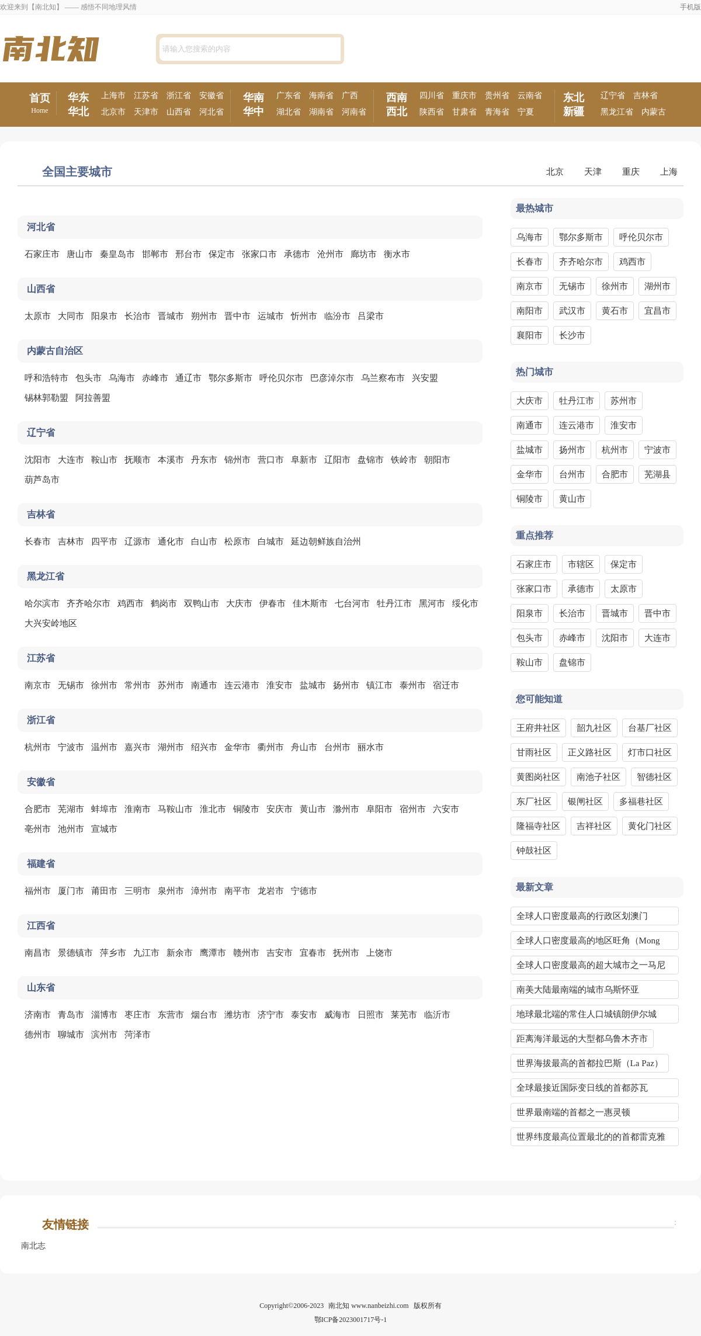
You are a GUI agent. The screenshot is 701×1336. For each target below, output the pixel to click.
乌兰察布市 (383, 378)
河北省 (211, 111)
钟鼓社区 (533, 850)
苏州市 (171, 685)
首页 (39, 103)
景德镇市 (75, 952)
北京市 (113, 111)
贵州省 (497, 95)
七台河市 (352, 603)
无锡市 (71, 685)
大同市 (71, 316)
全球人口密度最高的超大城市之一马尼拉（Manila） (590, 967)
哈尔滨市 (42, 603)
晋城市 (171, 316)
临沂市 (437, 1014)
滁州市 (346, 809)
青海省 (497, 111)
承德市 (297, 254)
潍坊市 (237, 1014)
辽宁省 (613, 95)
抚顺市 (137, 459)
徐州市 (104, 685)
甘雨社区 (533, 752)
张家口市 (259, 254)
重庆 (631, 171)
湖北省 (288, 111)
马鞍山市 (175, 809)
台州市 (337, 747)
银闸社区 (585, 801)
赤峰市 (155, 378)
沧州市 (330, 254)
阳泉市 (104, 316)
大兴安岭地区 (51, 623)
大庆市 (239, 603)
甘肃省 (464, 111)
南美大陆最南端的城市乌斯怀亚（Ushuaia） (577, 992)
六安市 (446, 809)
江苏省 (146, 95)
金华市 (237, 747)
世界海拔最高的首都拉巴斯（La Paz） (589, 1063)
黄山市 (313, 809)
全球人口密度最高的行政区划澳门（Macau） (582, 918)
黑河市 (432, 603)
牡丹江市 (394, 603)
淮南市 (137, 809)
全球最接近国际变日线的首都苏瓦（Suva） (582, 1090)
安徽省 (211, 95)
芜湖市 (71, 809)
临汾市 (337, 316)
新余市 (179, 952)
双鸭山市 (201, 603)
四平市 (104, 541)
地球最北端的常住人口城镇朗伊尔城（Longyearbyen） (586, 1016)
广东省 (288, 95)
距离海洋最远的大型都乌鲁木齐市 (582, 1038)
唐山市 (80, 254)
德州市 (38, 1034)
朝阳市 (437, 459)
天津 (593, 171)
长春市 (38, 541)
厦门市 (71, 891)
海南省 (321, 95)
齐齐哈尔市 (88, 603)
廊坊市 (363, 254)
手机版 (690, 7)
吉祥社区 (594, 826)
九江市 (146, 952)
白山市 (204, 541)
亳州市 (38, 829)
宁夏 (526, 111)
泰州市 (413, 685)
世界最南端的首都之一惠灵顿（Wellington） (573, 1115)
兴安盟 (425, 378)
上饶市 (379, 952)
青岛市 (71, 1014)
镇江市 (379, 685)
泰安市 (304, 1014)
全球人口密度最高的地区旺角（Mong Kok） (588, 943)
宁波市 (71, 747)
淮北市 (213, 809)
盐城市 (313, 685)
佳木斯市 (310, 603)
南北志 (33, 1245)
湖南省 (321, 111)
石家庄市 (42, 254)
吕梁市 (371, 316)
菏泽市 (137, 1034)
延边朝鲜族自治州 (326, 541)
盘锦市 (371, 459)
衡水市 (397, 254)
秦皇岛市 (117, 254)
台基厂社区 (650, 728)
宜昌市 (657, 310)
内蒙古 (653, 111)
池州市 (71, 829)
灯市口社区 (650, 752)
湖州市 (171, 747)
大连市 (71, 459)
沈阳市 (38, 459)
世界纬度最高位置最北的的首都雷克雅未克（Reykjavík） (590, 1139)
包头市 (88, 378)
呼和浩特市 (46, 378)
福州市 (38, 891)
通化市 (171, 541)
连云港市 (241, 685)
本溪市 (171, 459)
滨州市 (104, 1034)
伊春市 (272, 603)
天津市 (146, 111)
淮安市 (279, 685)
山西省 (178, 111)
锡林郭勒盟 (46, 397)
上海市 (113, 95)
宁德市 (304, 891)
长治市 (137, 316)
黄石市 (615, 310)
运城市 (271, 316)
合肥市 (38, 809)
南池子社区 (598, 777)
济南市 (38, 1014)
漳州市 (204, 891)
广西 (350, 95)
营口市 (271, 459)
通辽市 (188, 378)
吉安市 (279, 952)
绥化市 (465, 603)
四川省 (431, 95)
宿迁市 (446, 685)
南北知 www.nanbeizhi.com (368, 1306)
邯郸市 (155, 254)
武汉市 (572, 310)
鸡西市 (130, 603)
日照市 (371, 1014)
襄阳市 (529, 335)
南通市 (204, 685)
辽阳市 (337, 459)
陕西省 (431, 111)
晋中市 (237, 316)
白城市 (271, 541)
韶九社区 (594, 728)
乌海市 (122, 378)
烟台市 (204, 1014)
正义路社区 (590, 752)
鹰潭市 (213, 952)
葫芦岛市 (42, 479)
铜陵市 (246, 809)
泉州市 (171, 891)
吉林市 (71, 541)
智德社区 (654, 777)
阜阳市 (379, 809)
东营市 (171, 1014)
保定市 (222, 254)
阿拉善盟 (92, 397)
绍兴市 (204, 747)
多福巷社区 (641, 801)
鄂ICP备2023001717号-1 (350, 1320)
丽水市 (371, 747)
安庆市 (279, 809)
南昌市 (38, 952)
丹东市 (204, 459)
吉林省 (645, 95)
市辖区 (581, 564)
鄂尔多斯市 (230, 378)
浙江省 (178, 95)
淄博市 (104, 1014)
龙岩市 (271, 891)
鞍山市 (104, 459)
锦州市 (237, 459)
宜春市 (313, 952)
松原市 (237, 541)
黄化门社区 (650, 826)
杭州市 (38, 747)
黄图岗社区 (538, 777)
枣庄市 (137, 1014)
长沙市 (572, 335)
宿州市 (413, 809)
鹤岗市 (164, 603)
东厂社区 (533, 801)
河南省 (354, 111)
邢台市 (188, 254)
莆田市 (104, 891)
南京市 (38, 685)
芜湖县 (657, 474)
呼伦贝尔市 (281, 378)
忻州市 (304, 316)
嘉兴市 (137, 747)
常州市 (137, 685)
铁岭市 (404, 459)
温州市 (104, 747)
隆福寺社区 (538, 826)
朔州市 (204, 316)
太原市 (38, 316)
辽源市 (137, 541)
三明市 (137, 891)
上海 (669, 171)
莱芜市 (404, 1014)
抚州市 (346, 952)
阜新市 (304, 459)
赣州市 (246, 952)
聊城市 (71, 1034)
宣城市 (104, 829)
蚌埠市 (104, 809)
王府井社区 (538, 728)
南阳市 (529, 310)
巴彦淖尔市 (332, 378)
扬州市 (346, 685)
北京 (555, 171)
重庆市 (464, 95)
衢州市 (271, 747)
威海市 (337, 1014)
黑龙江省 (617, 111)
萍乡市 (113, 952)
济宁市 (271, 1014)
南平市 (237, 891)
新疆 (573, 111)
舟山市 (304, 747)
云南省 (530, 95)
